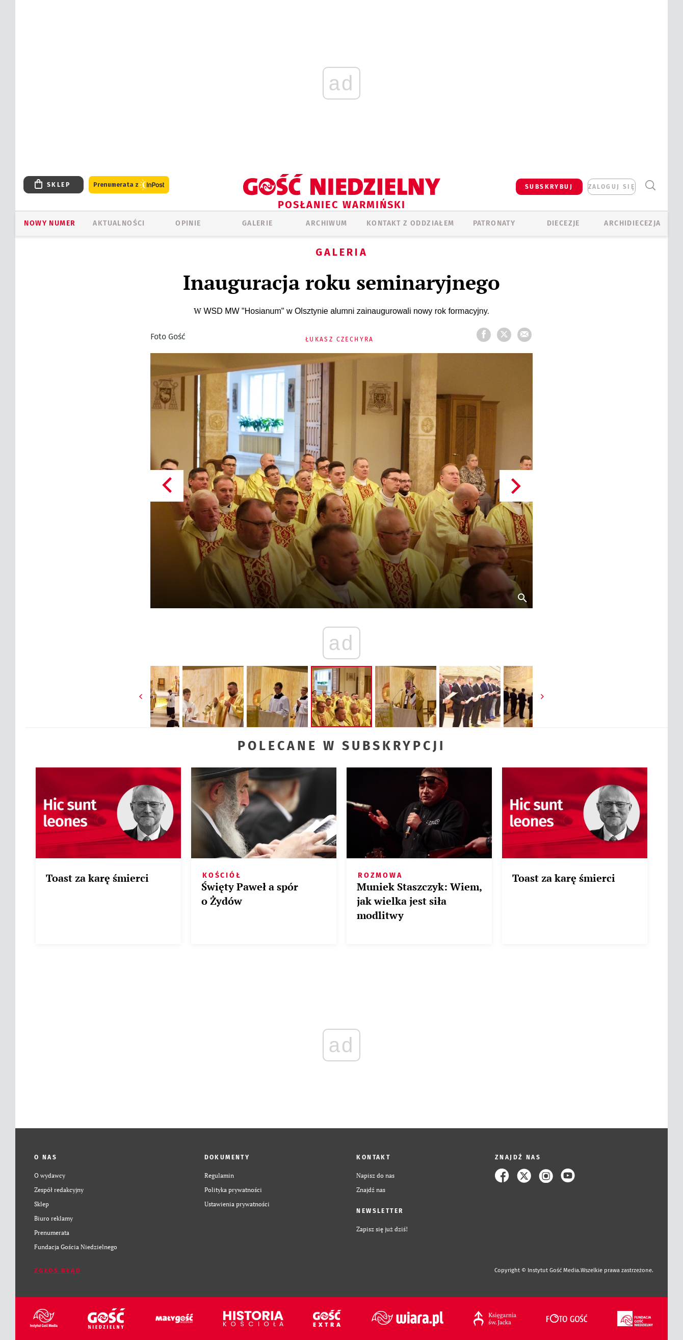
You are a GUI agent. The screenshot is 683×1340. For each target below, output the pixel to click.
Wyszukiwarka (650, 185)
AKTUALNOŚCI (119, 223)
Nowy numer (49, 223)
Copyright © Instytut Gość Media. (537, 1270)
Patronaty (494, 223)
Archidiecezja (632, 223)
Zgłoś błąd (57, 1270)
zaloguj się (611, 186)
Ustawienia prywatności (237, 1204)
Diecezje (563, 223)
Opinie (188, 223)
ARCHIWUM (326, 223)
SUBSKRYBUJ (549, 186)
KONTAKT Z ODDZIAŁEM (410, 223)
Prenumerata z (129, 185)
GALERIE (257, 223)
